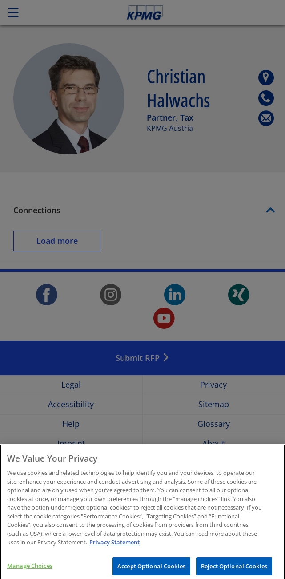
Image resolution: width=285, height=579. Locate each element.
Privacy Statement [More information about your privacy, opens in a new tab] (114, 548)
